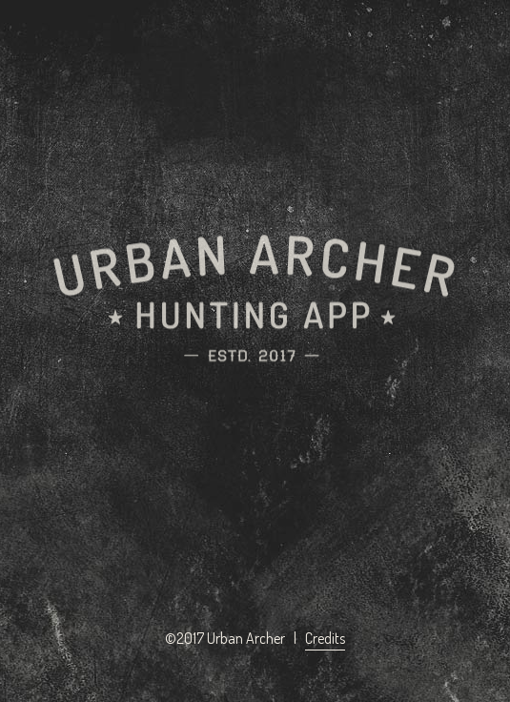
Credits (325, 638)
